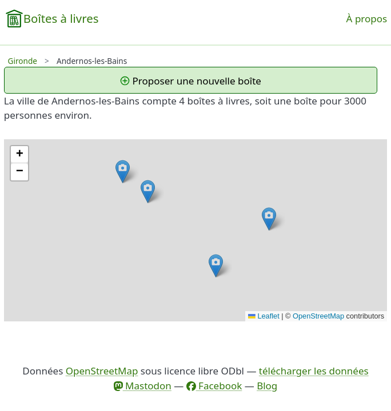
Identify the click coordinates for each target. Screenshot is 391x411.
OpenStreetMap (318, 316)
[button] (216, 265)
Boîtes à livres (61, 18)
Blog (267, 385)
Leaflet (264, 316)
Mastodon (142, 385)
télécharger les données (314, 370)
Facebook (214, 385)
